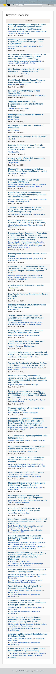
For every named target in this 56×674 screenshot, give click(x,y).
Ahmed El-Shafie (21, 279)
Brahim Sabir (12, 500)
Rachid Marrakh (39, 214)
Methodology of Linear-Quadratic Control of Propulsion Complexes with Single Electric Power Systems (26, 41)
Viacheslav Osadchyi (18, 429)
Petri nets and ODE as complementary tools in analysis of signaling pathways (27, 571)
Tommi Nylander (13, 487)
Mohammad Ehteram (20, 277)
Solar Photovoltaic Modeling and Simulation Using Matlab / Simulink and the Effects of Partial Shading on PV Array (26, 209)
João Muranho (13, 590)
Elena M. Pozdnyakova (30, 412)
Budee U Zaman (13, 119)
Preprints (33, 2)
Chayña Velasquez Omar (31, 244)
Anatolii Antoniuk (23, 33)
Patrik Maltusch (13, 526)
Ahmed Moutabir (25, 214)
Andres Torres (12, 626)
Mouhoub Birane (24, 184)
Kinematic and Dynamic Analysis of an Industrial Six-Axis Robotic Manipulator (24, 509)
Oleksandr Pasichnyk (15, 46)
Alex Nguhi (11, 139)
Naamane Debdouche (35, 186)
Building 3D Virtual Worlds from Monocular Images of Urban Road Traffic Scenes (25, 332)
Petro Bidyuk (28, 199)
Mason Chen (12, 561)
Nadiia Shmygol (36, 31)
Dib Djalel (22, 451)
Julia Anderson (13, 74)
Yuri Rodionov (23, 477)
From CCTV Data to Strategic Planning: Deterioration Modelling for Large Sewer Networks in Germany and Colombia (24, 619)
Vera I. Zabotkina (13, 412)
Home (3, 2)
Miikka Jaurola (22, 357)
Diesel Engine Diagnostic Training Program (26, 472)
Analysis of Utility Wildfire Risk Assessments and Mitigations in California (26, 159)
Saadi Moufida (13, 451)
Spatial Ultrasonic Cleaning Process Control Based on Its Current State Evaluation (26, 342)
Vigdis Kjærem (34, 526)
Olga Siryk (34, 385)
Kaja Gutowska (22, 574)
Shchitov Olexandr (14, 227)
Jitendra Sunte (13, 288)
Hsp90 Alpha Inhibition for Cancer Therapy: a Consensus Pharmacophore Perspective (26, 81)
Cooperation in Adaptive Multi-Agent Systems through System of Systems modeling (26, 649)
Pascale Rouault (26, 626)
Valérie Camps (23, 653)
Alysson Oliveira (13, 61)
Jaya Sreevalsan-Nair (33, 335)
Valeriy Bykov (24, 440)
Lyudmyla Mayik (38, 258)
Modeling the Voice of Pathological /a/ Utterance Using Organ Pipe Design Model (25, 497)
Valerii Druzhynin (13, 369)
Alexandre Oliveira (35, 61)
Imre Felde (41, 466)
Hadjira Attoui (20, 186)
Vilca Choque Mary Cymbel (33, 246)
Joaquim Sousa (24, 590)
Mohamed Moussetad (22, 502)
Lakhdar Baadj (13, 184)
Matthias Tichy (13, 324)
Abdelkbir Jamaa (13, 214)
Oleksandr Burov (41, 428)
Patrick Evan (23, 85)
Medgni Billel (32, 451)
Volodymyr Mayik (13, 258)
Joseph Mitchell (13, 163)
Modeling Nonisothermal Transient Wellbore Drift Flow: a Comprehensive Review (26, 70)
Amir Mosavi (12, 173)
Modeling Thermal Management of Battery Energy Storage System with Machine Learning (27, 170)
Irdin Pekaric (22, 324)
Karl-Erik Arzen (37, 487)
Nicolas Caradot (13, 624)
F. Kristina (23, 173)
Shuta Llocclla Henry (15, 244)
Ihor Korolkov (26, 31)
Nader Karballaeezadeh (35, 464)
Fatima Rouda (22, 500)
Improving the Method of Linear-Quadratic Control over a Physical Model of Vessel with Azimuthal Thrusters (26, 147)
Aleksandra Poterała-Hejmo (37, 574)
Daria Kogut (12, 574)
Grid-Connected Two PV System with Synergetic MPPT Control (23, 181)
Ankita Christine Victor (15, 335)
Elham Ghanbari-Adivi (28, 275)
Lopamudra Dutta (26, 542)
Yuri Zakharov (36, 477)
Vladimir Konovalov (26, 475)
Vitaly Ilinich (12, 607)
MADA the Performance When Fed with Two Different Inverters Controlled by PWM (26, 448)
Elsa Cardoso (23, 526)
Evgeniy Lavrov (13, 385)
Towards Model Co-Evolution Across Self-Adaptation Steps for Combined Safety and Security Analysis (25, 318)
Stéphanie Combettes (38, 653)
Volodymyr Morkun (14, 346)
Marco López (12, 638)
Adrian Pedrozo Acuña (25, 638)
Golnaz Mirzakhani (14, 275)
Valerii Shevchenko (29, 46)
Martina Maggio (13, 489)
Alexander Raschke (35, 322)
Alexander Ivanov (14, 475)
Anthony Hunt (31, 544)
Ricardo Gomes (13, 592)
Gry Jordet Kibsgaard (25, 528)
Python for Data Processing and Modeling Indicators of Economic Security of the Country (27, 221)
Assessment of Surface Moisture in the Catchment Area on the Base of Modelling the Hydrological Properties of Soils (27, 603)
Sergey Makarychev (34, 607)
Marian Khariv (12, 260)
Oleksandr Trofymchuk (15, 199)
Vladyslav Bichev (26, 95)
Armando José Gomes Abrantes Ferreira (21, 63)
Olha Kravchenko (29, 346)
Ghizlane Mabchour (34, 500)
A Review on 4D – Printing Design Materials (26, 285)
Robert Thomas (24, 108)
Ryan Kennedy (19, 544)
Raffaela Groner (23, 322)
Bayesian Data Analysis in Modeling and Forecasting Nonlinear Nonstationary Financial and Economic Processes (27, 194)
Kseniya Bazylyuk (26, 258)
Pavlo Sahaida (38, 368)
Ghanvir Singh (25, 513)
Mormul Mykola (37, 225)
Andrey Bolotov (22, 607)
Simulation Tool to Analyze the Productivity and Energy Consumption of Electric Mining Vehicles (28, 353)
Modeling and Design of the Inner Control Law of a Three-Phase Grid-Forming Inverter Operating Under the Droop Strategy (27, 56)
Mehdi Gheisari (13, 309)
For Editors (51, 2)
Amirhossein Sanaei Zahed (17, 466)
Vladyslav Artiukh (14, 95)
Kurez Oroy (25, 74)
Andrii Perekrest (27, 368)
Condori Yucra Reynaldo (35, 242)
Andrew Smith (37, 542)
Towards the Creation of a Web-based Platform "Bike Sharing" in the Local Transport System (27, 364)
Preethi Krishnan (13, 542)
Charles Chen (24, 561)
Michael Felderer (35, 324)
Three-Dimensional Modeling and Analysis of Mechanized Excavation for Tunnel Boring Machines (26, 459)
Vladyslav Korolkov (14, 31)
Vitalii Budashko (40, 95)
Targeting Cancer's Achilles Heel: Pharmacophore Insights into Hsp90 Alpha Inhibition (25, 104)
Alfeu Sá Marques (35, 590)
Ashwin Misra (12, 513)
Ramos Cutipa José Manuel (17, 242)
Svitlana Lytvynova (38, 440)
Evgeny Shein (12, 609)
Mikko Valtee (35, 357)
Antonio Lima (24, 61)
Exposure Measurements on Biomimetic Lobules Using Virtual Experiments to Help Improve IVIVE (25, 538)
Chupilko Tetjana (13, 225)
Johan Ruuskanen (26, 487)
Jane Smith (12, 108)
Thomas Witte (12, 322)
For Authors (42, 2)
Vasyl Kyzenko (41, 400)
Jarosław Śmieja (13, 576)
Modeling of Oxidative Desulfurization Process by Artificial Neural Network (27, 306)
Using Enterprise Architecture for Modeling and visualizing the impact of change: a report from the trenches (27, 521)
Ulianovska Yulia (25, 225)
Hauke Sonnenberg (40, 624)
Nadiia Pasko (23, 385)
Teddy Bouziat (13, 653)
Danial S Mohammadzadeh (17, 464)
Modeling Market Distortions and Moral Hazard (27, 136)
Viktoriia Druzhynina (14, 368)
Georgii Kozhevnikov (18, 402)
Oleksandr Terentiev (23, 201)
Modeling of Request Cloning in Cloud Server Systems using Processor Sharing (26, 484)
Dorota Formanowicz (27, 576)
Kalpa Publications (23, 2)
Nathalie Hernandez (26, 624)
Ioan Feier (11, 299)
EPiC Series (11, 2)
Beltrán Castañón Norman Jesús (19, 247)
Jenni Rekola (12, 357)
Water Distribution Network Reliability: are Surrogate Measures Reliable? (25, 587)
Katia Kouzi (34, 184)
